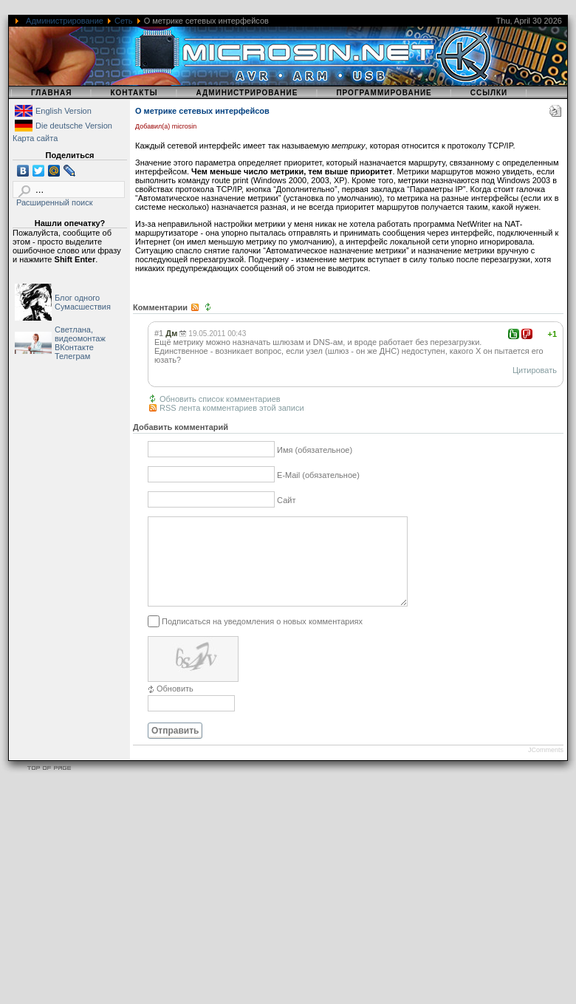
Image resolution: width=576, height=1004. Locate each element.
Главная (51, 93)
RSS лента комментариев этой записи (232, 407)
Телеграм (72, 356)
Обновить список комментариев (220, 399)
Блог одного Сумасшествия (83, 302)
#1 (158, 333)
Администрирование (64, 20)
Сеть (123, 20)
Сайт (286, 500)
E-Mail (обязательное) (318, 475)
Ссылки (489, 93)
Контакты (133, 93)
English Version (63, 110)
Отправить (175, 748)
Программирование (383, 93)
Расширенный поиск (54, 202)
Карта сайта (35, 138)
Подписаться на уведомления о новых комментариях (262, 639)
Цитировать (534, 370)
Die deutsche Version (73, 125)
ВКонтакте (74, 347)
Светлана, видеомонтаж (80, 334)
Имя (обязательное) (314, 450)
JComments (545, 767)
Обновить (175, 706)
